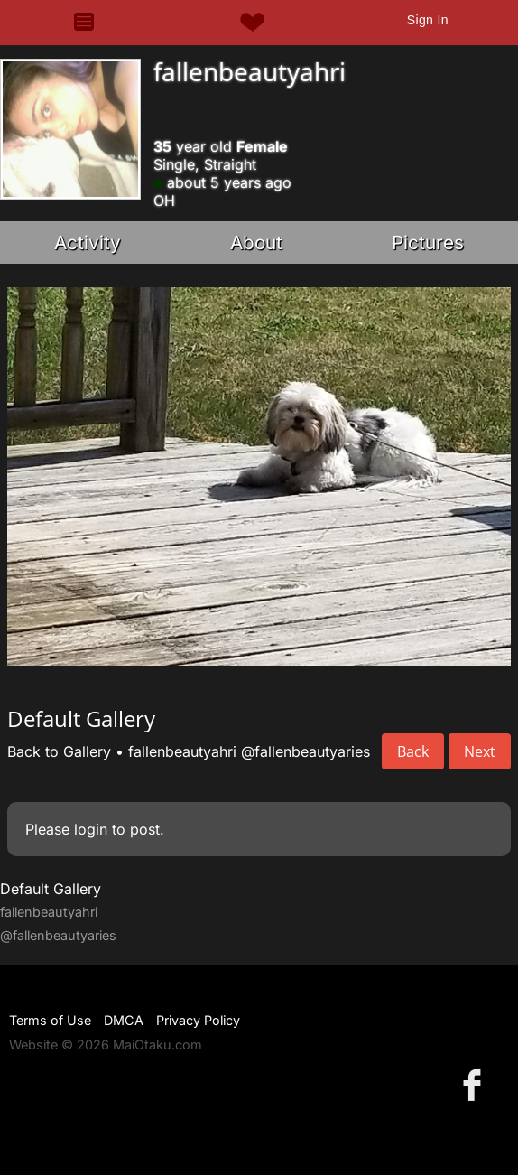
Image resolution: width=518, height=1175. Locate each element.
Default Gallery (50, 889)
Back (413, 751)
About (256, 242)
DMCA (123, 1020)
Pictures (428, 242)
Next (479, 751)
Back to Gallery (59, 751)
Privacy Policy (198, 1020)
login (90, 829)
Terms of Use (50, 1020)
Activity (87, 242)
